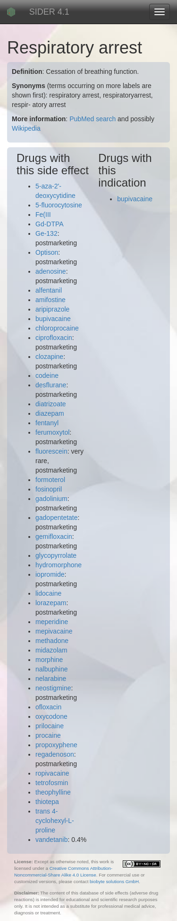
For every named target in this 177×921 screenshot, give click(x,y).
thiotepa (47, 801)
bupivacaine (53, 318)
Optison (46, 252)
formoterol (50, 479)
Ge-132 (46, 233)
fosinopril (48, 489)
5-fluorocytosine (58, 205)
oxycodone (51, 716)
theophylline (53, 792)
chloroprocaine (57, 328)
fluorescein (51, 451)
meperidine (51, 622)
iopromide (49, 574)
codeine (47, 375)
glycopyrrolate (55, 555)
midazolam (51, 650)
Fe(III (43, 214)
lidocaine (48, 593)
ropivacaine (52, 773)
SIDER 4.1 (49, 12)
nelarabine (50, 678)
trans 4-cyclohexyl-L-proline (54, 820)
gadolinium (51, 498)
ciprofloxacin (53, 337)
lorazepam (50, 603)
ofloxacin (48, 707)
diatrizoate (50, 404)
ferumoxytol (52, 432)
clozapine (49, 356)
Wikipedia (26, 128)
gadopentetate (56, 517)
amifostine (50, 300)
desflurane (50, 385)
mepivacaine (54, 631)
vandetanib (51, 839)
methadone (51, 640)
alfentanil (48, 290)
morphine (49, 659)
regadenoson (54, 754)
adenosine (50, 271)
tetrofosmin (51, 783)
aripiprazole (52, 309)
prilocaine (49, 726)
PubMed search (92, 119)
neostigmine (53, 688)
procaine (48, 735)
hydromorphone (58, 565)
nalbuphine (51, 669)
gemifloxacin (53, 536)
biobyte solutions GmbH (114, 881)
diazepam (49, 413)
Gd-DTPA (49, 224)
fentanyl (47, 423)
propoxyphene (56, 745)
